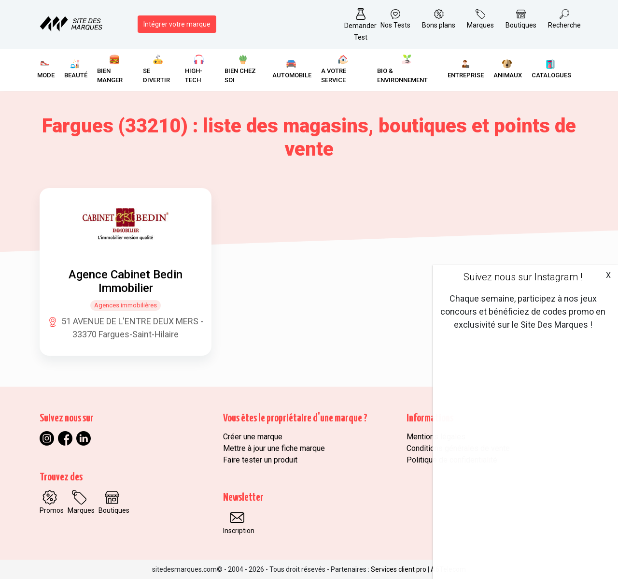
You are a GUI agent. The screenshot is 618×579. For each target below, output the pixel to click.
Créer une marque (252, 436)
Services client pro (398, 569)
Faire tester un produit (260, 459)
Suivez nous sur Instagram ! (523, 277)
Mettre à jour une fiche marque (274, 448)
